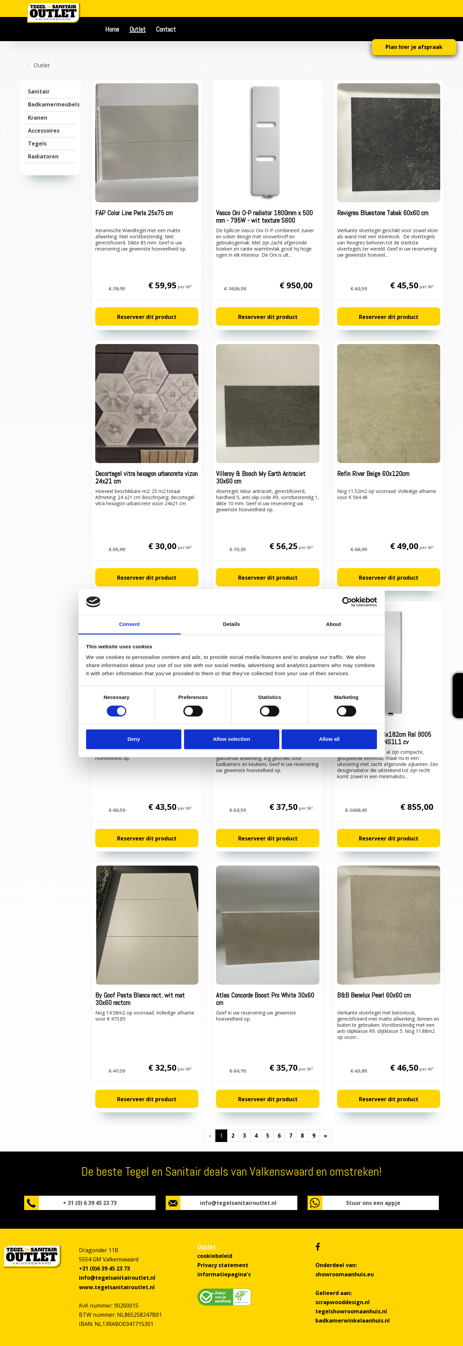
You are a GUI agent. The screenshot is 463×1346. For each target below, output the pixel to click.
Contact (166, 29)
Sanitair (39, 91)
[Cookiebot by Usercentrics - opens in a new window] (347, 602)
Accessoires (44, 130)
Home (112, 29)
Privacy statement (222, 1265)
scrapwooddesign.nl (342, 1302)
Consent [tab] (129, 624)
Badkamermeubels (54, 104)
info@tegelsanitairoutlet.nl (238, 1203)
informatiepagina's (224, 1274)
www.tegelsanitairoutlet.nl (117, 1287)
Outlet (137, 29)
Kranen (37, 117)
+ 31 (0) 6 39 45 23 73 (90, 1203)
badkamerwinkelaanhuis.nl (352, 1320)
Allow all (329, 739)
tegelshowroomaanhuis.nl (351, 1311)
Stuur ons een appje (373, 1203)
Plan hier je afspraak (414, 47)
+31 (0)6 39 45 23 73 (104, 1268)
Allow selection (231, 739)
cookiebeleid (214, 1256)
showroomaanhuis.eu (344, 1274)
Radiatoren (43, 156)
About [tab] (333, 624)
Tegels (37, 143)
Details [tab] (231, 624)
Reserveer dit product (147, 317)
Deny (134, 739)
